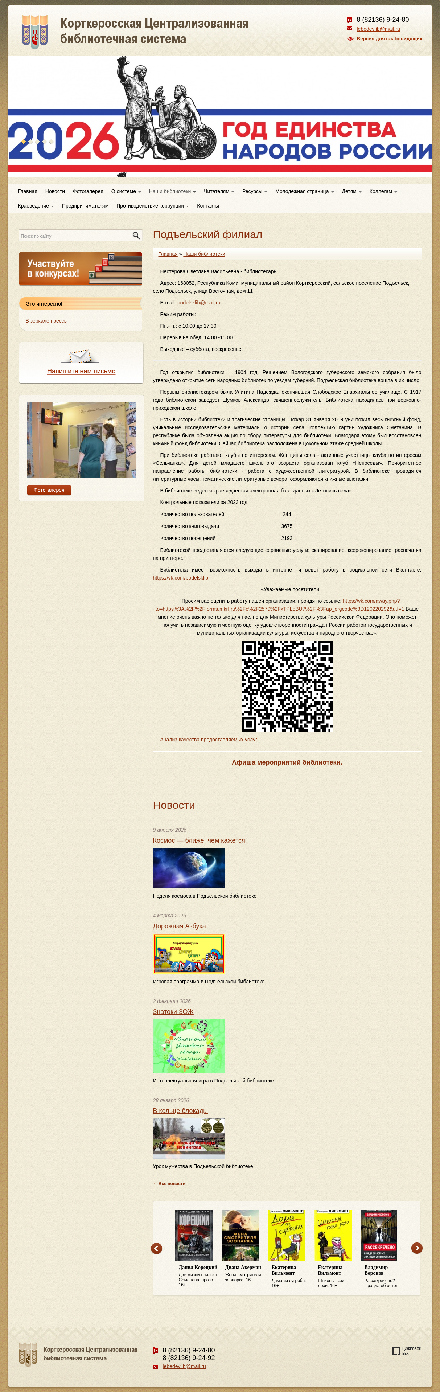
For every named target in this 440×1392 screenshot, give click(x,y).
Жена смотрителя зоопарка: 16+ (244, 1273)
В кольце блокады (180, 1110)
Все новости (172, 1183)
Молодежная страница (304, 191)
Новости (55, 191)
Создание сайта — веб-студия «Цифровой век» (407, 1351)
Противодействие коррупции (152, 206)
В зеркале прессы (47, 321)
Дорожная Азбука (179, 926)
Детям (352, 191)
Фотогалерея (88, 191)
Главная (27, 191)
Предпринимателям (85, 206)
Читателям (219, 191)
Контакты (208, 206)
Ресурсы (254, 191)
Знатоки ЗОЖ (173, 1011)
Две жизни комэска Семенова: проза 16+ (198, 1276)
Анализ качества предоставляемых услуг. (209, 739)
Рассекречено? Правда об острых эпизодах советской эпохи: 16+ (384, 1278)
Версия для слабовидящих (390, 38)
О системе (126, 191)
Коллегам (383, 191)
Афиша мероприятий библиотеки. (287, 762)
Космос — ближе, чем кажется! (200, 840)
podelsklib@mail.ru (198, 303)
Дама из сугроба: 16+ (291, 1276)
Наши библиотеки (172, 191)
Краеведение (36, 206)
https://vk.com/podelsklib (181, 578)
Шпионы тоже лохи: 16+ (337, 1276)
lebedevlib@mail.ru (378, 29)
